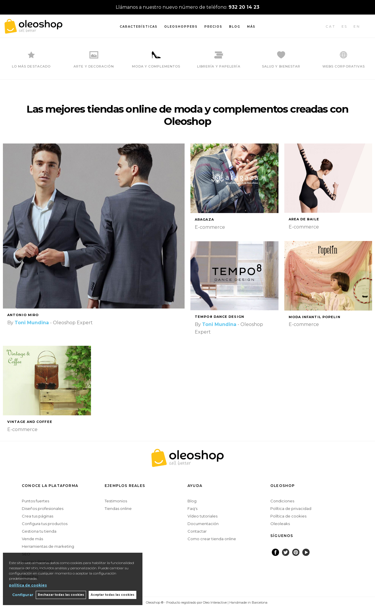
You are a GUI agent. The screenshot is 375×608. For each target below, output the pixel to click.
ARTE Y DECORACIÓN (94, 66)
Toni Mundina (32, 322)
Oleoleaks (280, 523)
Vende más (32, 538)
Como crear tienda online (212, 538)
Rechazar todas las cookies (61, 595)
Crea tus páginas (37, 516)
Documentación (203, 523)
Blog (234, 27)
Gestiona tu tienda (39, 531)
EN (356, 26)
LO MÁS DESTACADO (31, 66)
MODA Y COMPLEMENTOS (156, 66)
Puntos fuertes (35, 501)
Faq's (192, 508)
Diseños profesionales (42, 508)
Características (139, 27)
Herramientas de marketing (48, 546)
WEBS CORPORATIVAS (343, 66)
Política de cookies (288, 516)
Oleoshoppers (181, 27)
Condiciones (282, 501)
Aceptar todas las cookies (112, 595)
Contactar (197, 531)
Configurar (22, 595)
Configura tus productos (44, 523)
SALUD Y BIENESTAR (281, 66)
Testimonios (116, 501)
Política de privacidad (290, 508)
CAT (331, 26)
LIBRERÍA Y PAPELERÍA (218, 66)
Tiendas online (118, 508)
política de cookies (28, 585)
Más (251, 27)
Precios (213, 27)
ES (345, 26)
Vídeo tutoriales (202, 516)
